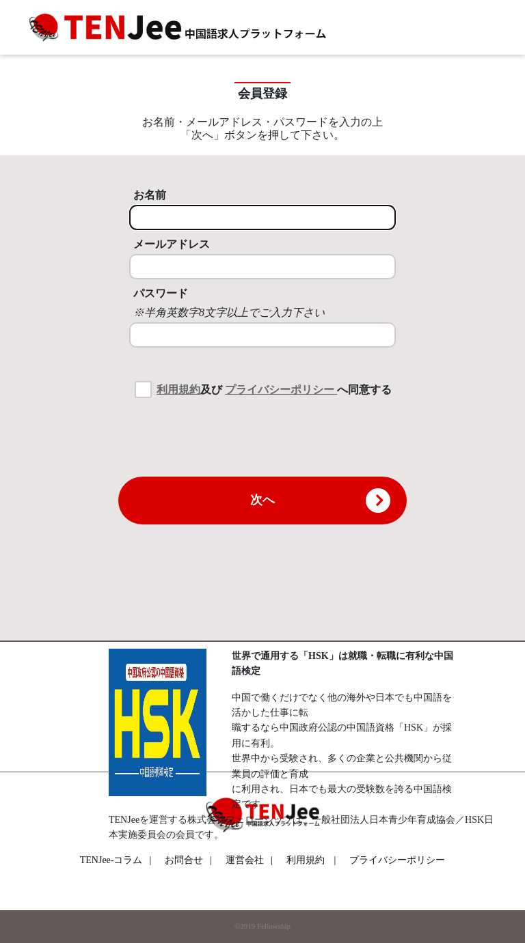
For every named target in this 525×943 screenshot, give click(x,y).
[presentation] (262, 436)
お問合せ (188, 860)
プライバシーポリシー (281, 389)
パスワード (160, 293)
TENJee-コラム (116, 860)
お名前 (149, 195)
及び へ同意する (274, 389)
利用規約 (178, 389)
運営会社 (249, 860)
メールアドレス (171, 244)
